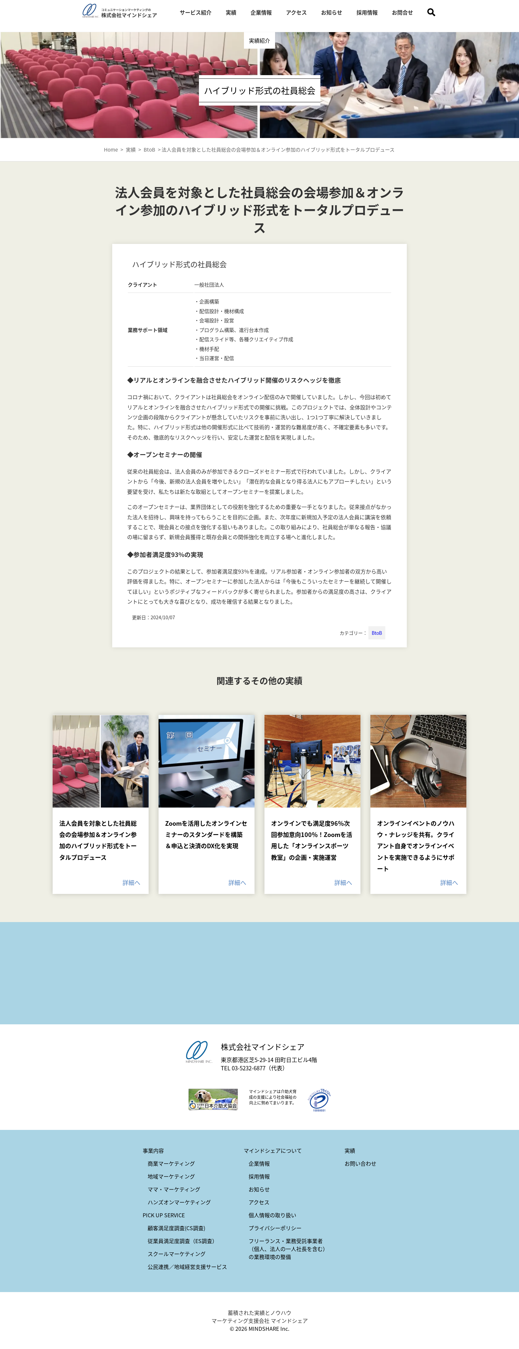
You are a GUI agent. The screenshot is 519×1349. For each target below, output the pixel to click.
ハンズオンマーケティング (179, 1202)
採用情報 (367, 12)
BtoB (377, 632)
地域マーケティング (171, 1176)
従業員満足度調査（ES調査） (182, 1241)
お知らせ (331, 12)
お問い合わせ (360, 1163)
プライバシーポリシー (275, 1228)
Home (111, 149)
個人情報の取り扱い (272, 1215)
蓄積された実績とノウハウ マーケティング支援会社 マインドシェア (260, 1317)
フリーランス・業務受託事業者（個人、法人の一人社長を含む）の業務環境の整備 (288, 1249)
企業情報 (261, 12)
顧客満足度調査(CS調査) (176, 1228)
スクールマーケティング (177, 1254)
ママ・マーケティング (174, 1189)
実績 (231, 12)
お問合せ (402, 12)
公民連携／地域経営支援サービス (187, 1267)
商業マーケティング (171, 1163)
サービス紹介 (196, 12)
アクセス (296, 12)
